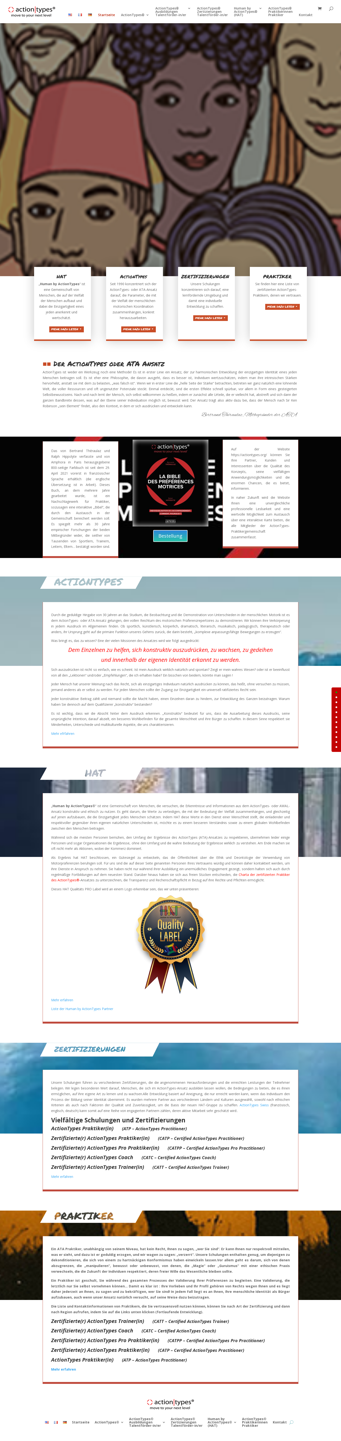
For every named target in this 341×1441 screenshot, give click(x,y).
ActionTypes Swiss (212, 1124)
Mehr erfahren (116, 1159)
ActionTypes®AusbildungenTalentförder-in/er (170, 12)
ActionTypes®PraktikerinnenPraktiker (280, 12)
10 (336, 742)
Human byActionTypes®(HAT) (245, 12)
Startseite (106, 15)
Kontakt (306, 15)
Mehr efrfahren (116, 710)
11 (336, 747)
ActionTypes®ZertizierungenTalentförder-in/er (212, 12)
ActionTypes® (132, 15)
